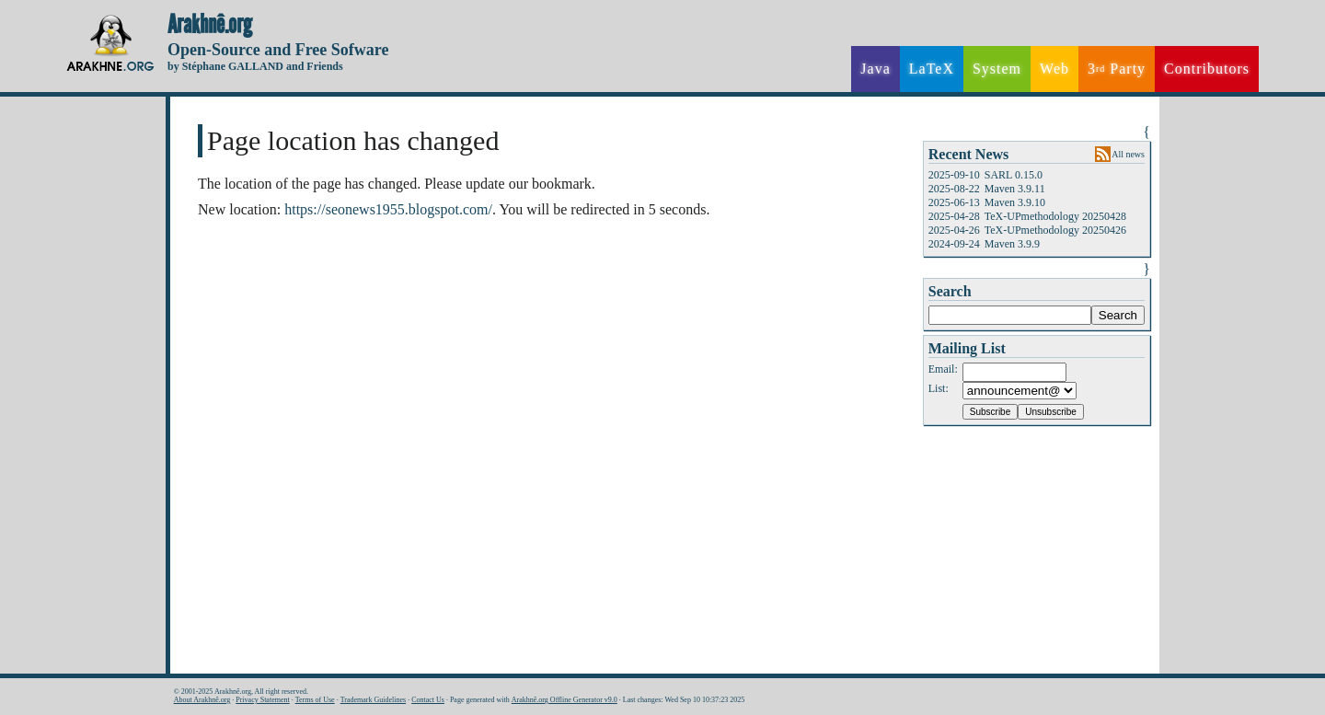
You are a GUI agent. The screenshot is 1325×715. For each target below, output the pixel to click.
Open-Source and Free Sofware (278, 49)
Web (1054, 68)
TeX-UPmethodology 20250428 (1055, 216)
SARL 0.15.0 (1014, 174)
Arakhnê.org (209, 24)
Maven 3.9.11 (1015, 188)
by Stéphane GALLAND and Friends (255, 66)
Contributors (1207, 68)
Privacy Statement (262, 700)
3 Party (1117, 69)
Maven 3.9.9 (1012, 243)
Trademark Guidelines (373, 700)
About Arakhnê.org (202, 700)
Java (875, 68)
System (997, 68)
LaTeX (931, 68)
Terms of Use (315, 700)
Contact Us (427, 700)
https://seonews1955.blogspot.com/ (388, 209)
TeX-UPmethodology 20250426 (1055, 230)
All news (1128, 154)
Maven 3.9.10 (1015, 202)
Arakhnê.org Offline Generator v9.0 (564, 700)
